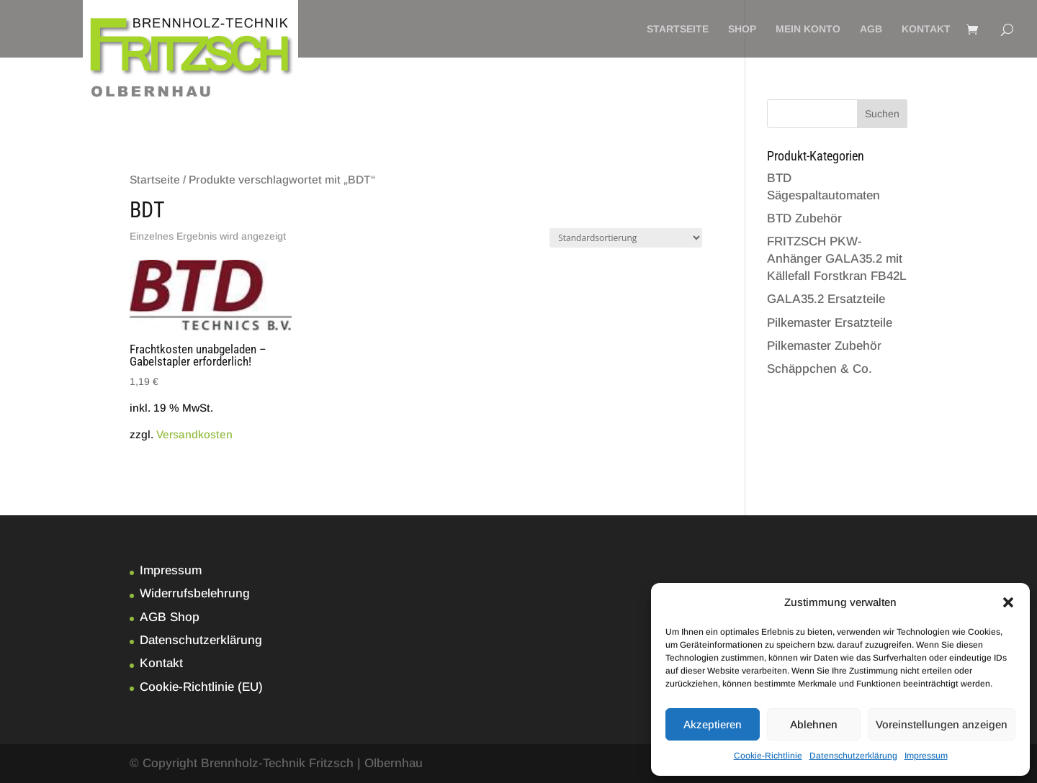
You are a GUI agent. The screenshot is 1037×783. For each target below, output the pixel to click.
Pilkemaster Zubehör (824, 346)
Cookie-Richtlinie (768, 756)
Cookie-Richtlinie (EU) (201, 687)
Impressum (926, 756)
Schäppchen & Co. (819, 369)
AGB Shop (169, 617)
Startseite (678, 29)
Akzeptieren (712, 724)
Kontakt (926, 29)
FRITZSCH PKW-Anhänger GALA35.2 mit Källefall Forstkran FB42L (837, 259)
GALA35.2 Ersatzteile (826, 299)
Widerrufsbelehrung (195, 593)
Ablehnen (814, 724)
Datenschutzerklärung (853, 756)
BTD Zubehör (804, 218)
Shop (742, 29)
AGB (871, 29)
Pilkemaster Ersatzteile (829, 323)
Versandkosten (194, 434)
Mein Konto (808, 29)
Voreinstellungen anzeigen (941, 724)
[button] (1008, 602)
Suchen (882, 113)
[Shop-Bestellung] (625, 238)
